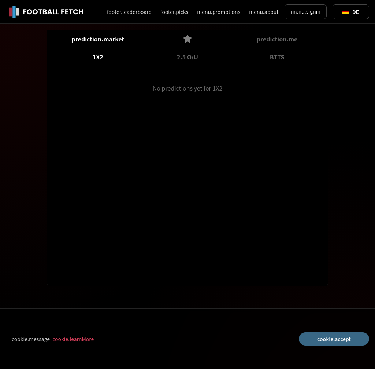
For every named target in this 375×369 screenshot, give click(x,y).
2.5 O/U (187, 56)
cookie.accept (334, 339)
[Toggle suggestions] (350, 12)
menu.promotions (218, 11)
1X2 (98, 56)
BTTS (277, 56)
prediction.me (277, 38)
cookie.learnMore (73, 339)
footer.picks (174, 11)
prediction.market (98, 38)
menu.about (263, 11)
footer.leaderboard (129, 11)
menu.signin (305, 11)
